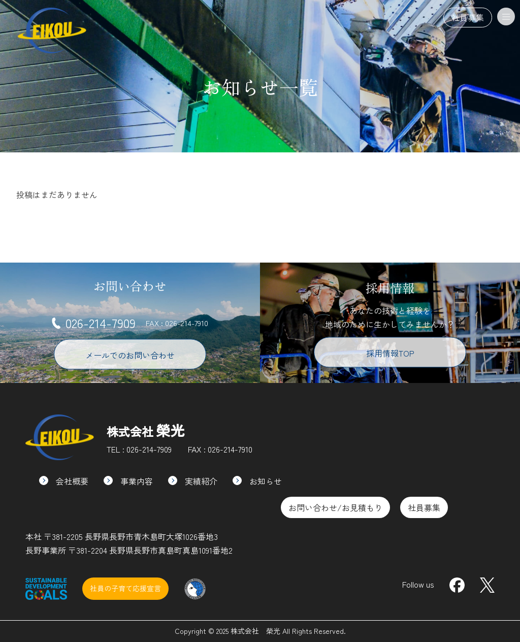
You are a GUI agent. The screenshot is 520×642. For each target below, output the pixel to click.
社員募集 (467, 17)
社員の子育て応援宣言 (125, 588)
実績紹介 (192, 481)
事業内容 (128, 481)
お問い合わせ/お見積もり (335, 507)
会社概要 (63, 481)
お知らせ (257, 481)
